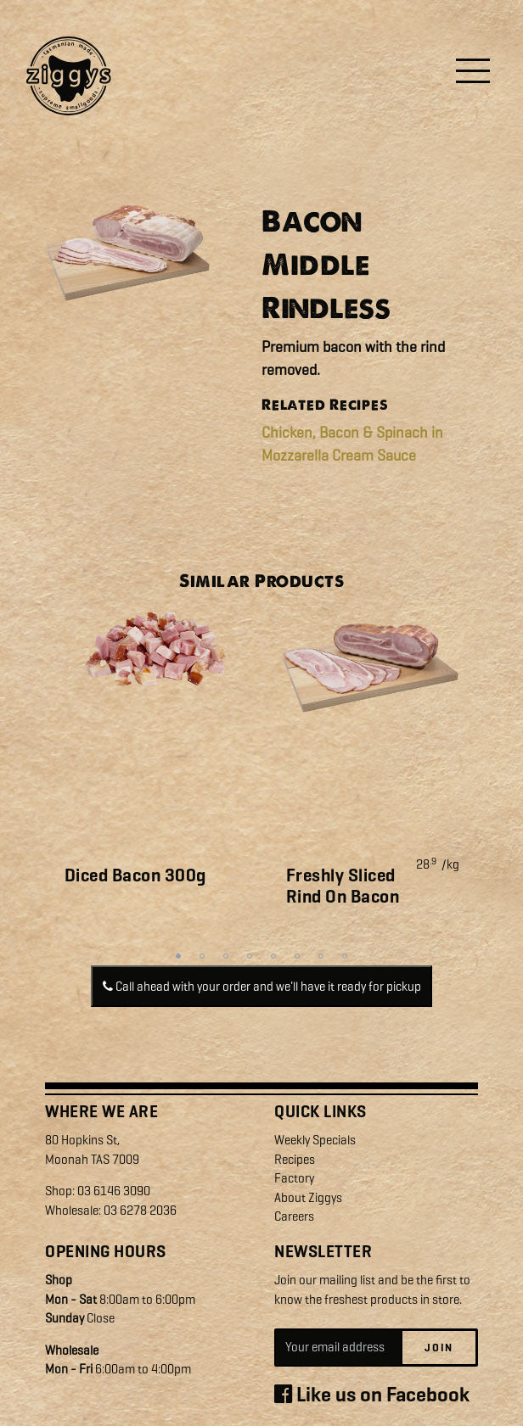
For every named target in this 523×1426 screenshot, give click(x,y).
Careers (294, 1216)
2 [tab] (202, 956)
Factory (294, 1178)
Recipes (294, 1159)
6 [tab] (297, 956)
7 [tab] (320, 956)
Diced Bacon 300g (135, 875)
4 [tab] (249, 956)
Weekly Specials (315, 1140)
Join (439, 1347)
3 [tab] (225, 956)
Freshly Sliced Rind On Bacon (343, 886)
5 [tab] (273, 956)
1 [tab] (178, 956)
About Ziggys (308, 1197)
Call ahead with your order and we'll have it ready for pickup (262, 986)
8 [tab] (344, 956)
